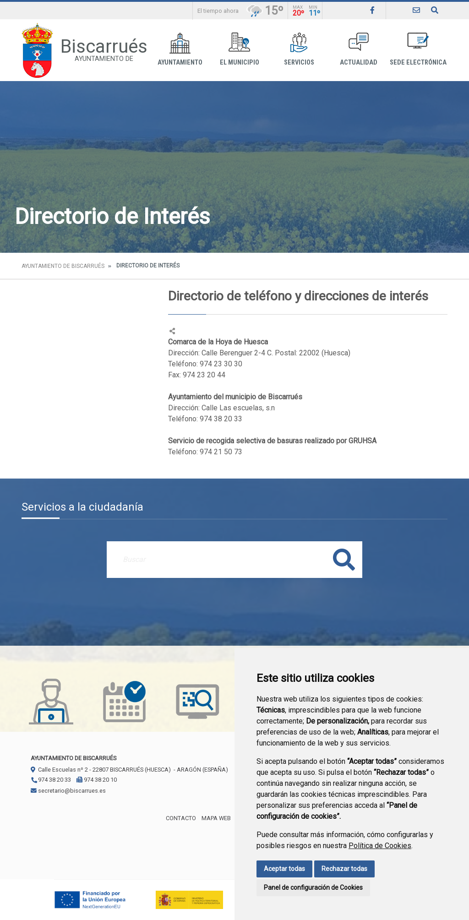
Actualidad (358, 49)
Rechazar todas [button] (344, 868)
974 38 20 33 (51, 779)
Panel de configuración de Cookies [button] (313, 887)
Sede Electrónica (418, 49)
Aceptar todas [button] (284, 868)
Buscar (344, 559)
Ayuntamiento (180, 49)
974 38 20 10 (96, 779)
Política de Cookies (380, 845)
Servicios (299, 49)
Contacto (181, 818)
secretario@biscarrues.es (68, 790)
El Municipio (239, 49)
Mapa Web (216, 818)
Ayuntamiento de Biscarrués (63, 266)
